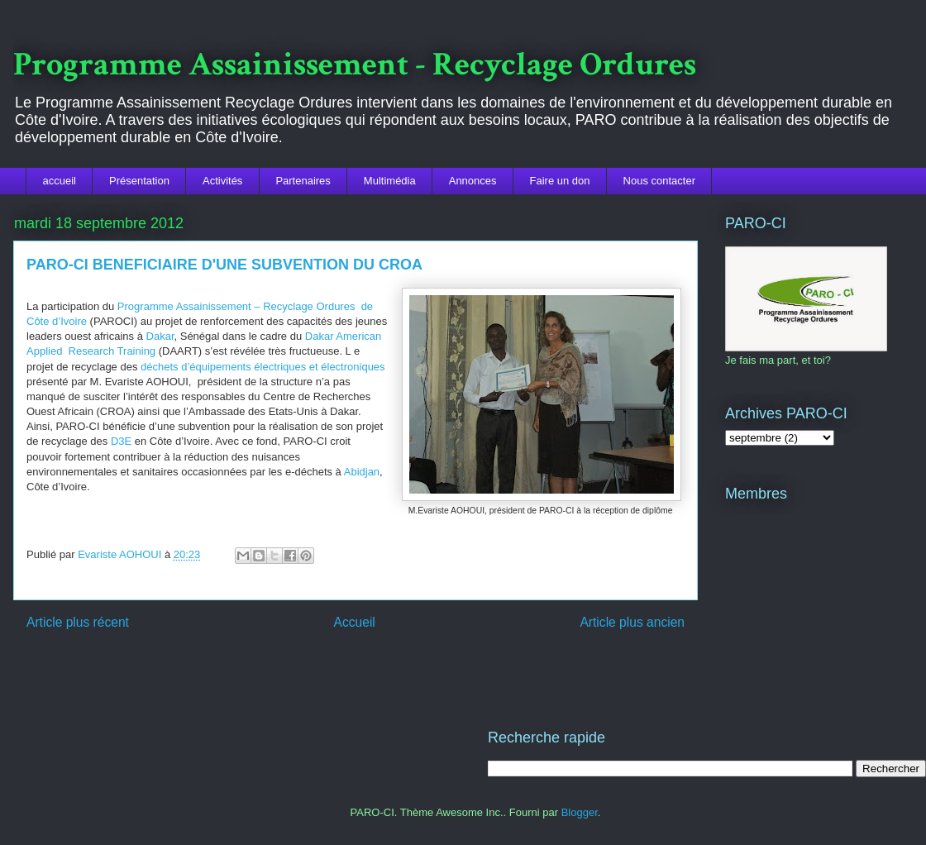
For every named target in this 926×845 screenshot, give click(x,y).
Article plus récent (77, 622)
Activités (222, 180)
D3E (119, 441)
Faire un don (560, 180)
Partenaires (302, 180)
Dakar (160, 336)
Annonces (473, 180)
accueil (59, 180)
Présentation (139, 180)
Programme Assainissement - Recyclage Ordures (354, 64)
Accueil (354, 622)
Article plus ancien (632, 622)
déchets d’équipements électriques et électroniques (263, 366)
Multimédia (390, 180)
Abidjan (361, 471)
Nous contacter (659, 180)
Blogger (579, 812)
